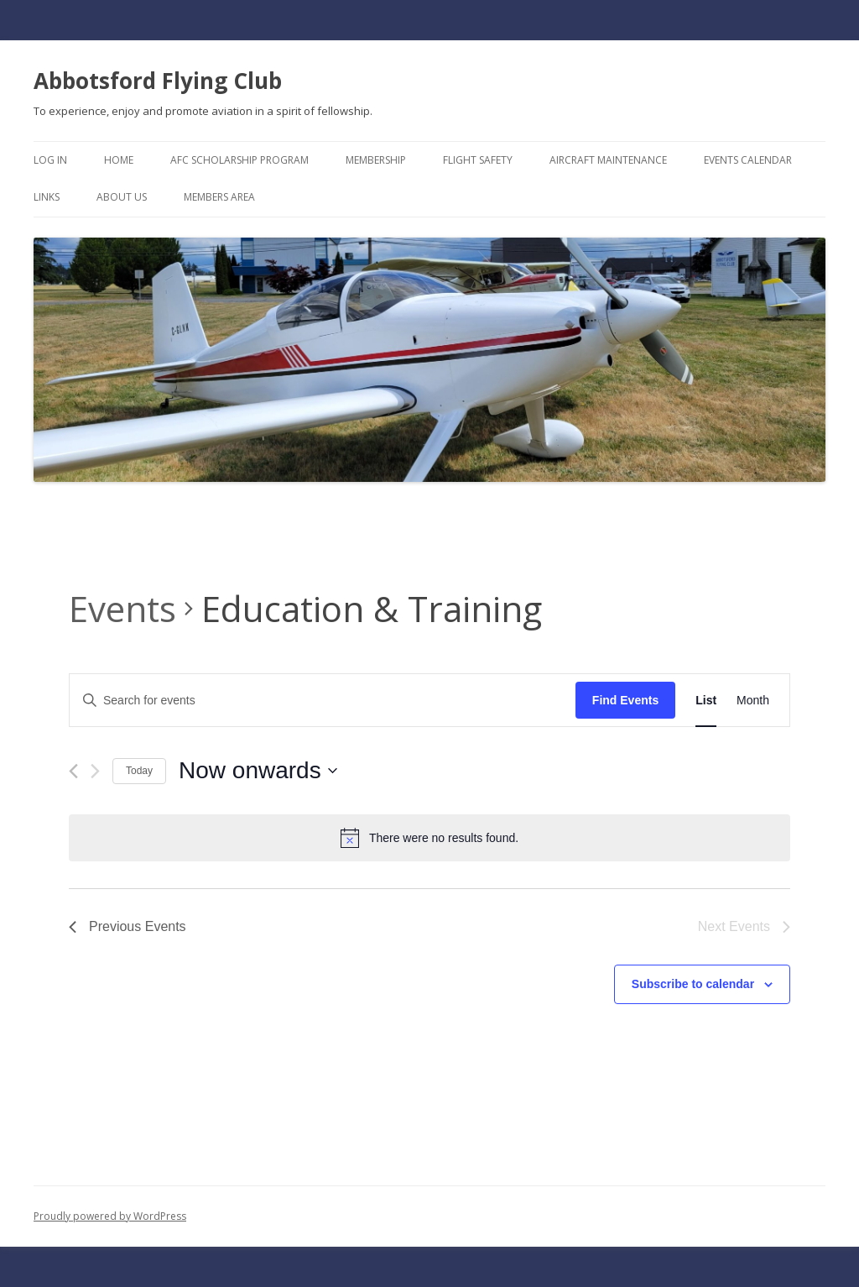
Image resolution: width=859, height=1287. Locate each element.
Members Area (219, 197)
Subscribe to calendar (693, 984)
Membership (376, 160)
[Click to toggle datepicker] (258, 770)
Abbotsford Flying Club (158, 80)
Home (118, 160)
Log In (50, 160)
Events (122, 608)
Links (47, 197)
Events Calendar (748, 160)
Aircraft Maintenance (608, 160)
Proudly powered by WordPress (110, 1216)
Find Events (625, 700)
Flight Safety (478, 160)
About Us (121, 197)
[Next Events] (95, 771)
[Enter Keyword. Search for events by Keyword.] (322, 700)
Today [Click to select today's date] (139, 771)
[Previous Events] (73, 771)
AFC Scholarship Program (239, 160)
